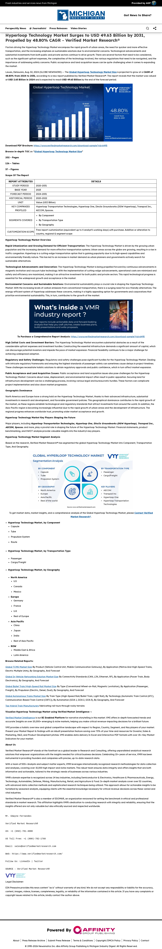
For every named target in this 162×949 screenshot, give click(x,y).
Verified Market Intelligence (20, 717)
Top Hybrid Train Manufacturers (22, 705)
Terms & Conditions (83, 940)
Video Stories (79, 28)
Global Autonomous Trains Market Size (25, 696)
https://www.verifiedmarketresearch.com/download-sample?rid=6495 (70, 145)
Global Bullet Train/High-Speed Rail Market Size (30, 686)
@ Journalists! (37, 28)
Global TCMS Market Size (18, 667)
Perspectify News (15, 28)
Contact (145, 940)
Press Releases (58, 28)
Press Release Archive (33, 940)
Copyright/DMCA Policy (108, 940)
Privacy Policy (130, 940)
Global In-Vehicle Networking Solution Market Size (31, 676)
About (16, 940)
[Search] (147, 28)
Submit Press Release (59, 940)
